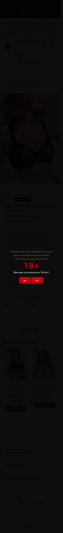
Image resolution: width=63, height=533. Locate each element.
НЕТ (37, 280)
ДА (25, 280)
